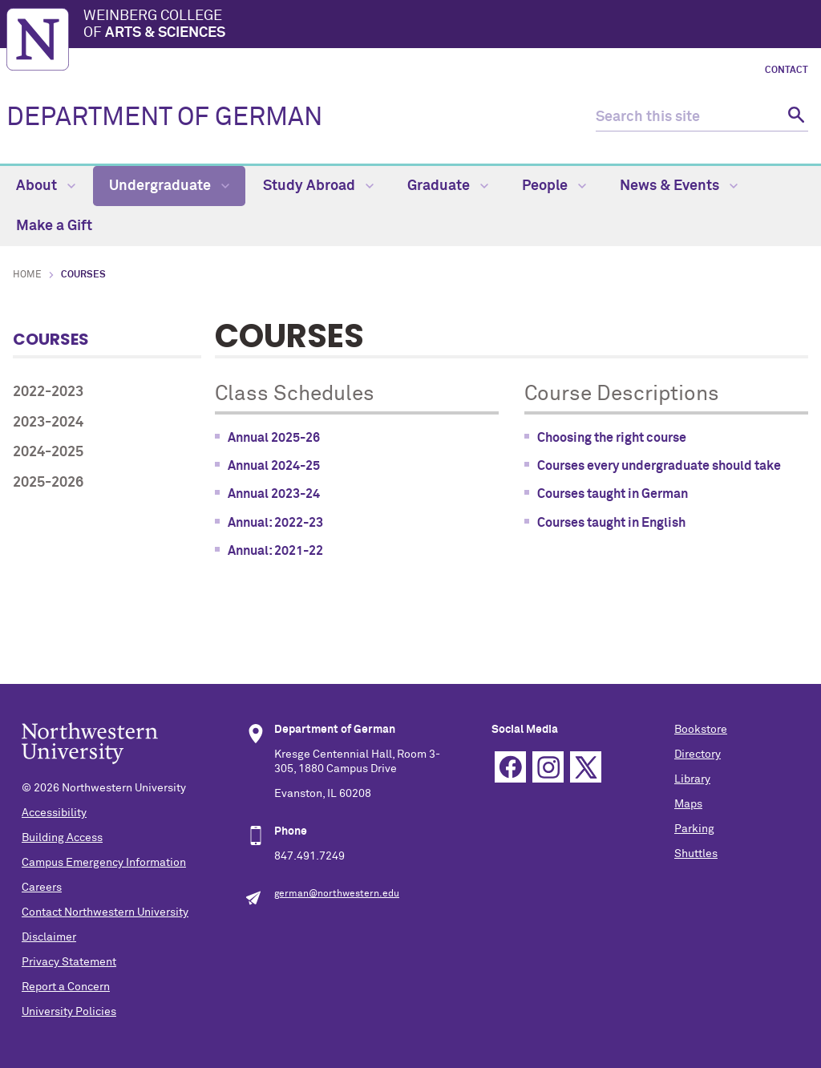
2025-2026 (48, 482)
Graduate (447, 186)
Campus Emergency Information (104, 862)
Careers (42, 887)
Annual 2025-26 (274, 437)
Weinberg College (449, 25)
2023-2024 (48, 422)
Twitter (585, 767)
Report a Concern (66, 987)
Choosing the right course (611, 437)
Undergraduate (169, 186)
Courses (51, 339)
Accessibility (54, 813)
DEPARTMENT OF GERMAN (164, 118)
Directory (697, 754)
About (45, 186)
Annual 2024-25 (274, 465)
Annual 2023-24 (274, 493)
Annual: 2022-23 (275, 522)
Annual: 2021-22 (275, 550)
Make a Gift (54, 226)
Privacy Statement (69, 962)
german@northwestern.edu (336, 894)
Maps (688, 804)
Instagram (548, 767)
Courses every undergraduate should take (659, 465)
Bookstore (700, 729)
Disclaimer (49, 937)
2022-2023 (48, 392)
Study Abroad (318, 186)
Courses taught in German (612, 493)
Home (27, 275)
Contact (786, 70)
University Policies (69, 1011)
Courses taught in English (611, 522)
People (554, 186)
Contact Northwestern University (105, 912)
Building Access (62, 837)
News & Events (679, 186)
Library (692, 779)
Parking (694, 829)
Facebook (510, 767)
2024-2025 (48, 452)
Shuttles (696, 854)
